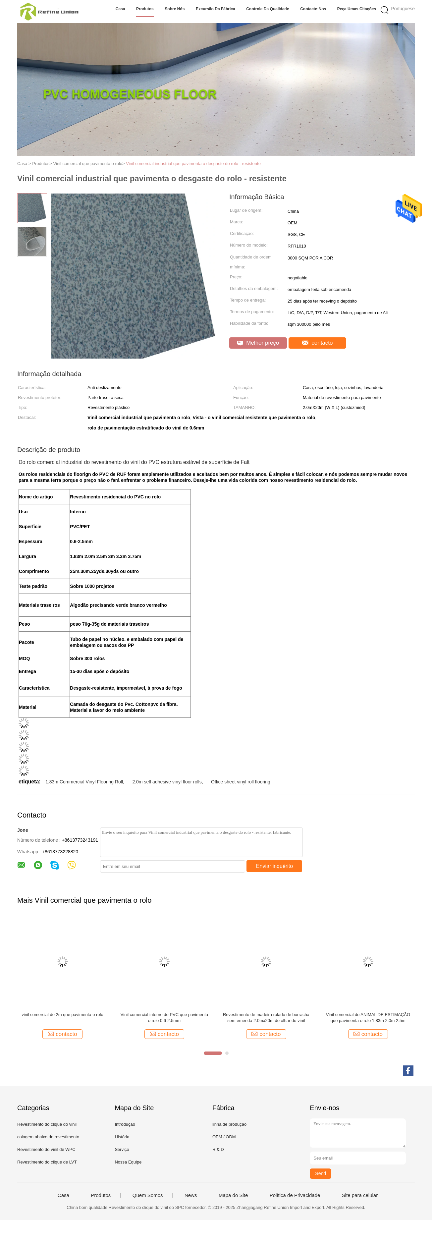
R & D (218, 1149)
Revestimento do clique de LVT (47, 1162)
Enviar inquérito (274, 866)
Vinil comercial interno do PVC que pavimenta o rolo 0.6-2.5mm (164, 1017)
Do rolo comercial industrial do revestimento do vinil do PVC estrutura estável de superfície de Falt (134, 462)
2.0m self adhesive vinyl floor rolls (166, 781)
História (122, 1136)
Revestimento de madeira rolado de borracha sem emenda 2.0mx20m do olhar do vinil (266, 1017)
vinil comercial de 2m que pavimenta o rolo (62, 1014)
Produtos (145, 9)
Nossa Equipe (128, 1162)
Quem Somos (148, 1195)
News (191, 1195)
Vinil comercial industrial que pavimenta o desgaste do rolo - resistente (193, 163)
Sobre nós (175, 9)
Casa (120, 9)
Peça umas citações (356, 9)
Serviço (122, 1149)
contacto (317, 343)
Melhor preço (258, 343)
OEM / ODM (224, 1136)
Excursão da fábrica (215, 9)
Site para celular (360, 1195)
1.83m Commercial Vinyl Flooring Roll (84, 781)
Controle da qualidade (267, 9)
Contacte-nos (313, 9)
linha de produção (229, 1124)
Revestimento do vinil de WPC (46, 1149)
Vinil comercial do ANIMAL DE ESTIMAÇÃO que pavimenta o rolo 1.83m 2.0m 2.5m (368, 1017)
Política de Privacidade (295, 1195)
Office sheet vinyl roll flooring (240, 781)
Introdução (125, 1124)
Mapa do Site (233, 1195)
